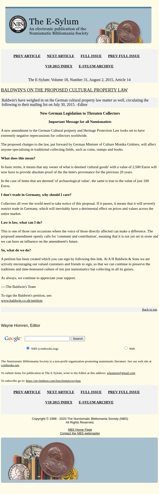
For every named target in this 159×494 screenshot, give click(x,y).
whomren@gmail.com (121, 373)
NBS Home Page (80, 429)
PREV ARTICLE (26, 56)
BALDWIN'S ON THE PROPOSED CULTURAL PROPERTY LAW (64, 89)
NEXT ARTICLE (60, 56)
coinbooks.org (10, 365)
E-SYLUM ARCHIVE (96, 66)
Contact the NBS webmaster (80, 433)
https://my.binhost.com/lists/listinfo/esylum (53, 381)
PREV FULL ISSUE (124, 56)
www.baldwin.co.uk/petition (21, 300)
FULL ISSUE (91, 56)
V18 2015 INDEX (59, 66)
